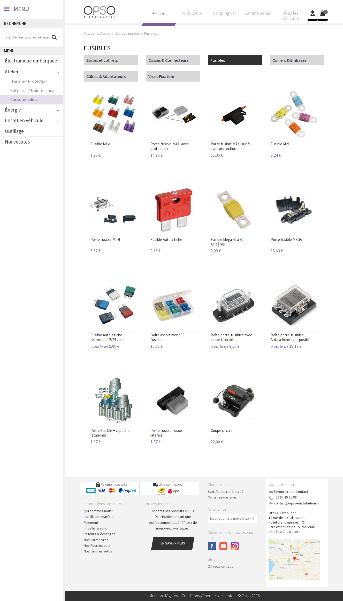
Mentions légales (163, 595)
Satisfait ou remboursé (225, 491)
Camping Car (224, 14)
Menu (9, 51)
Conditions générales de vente (207, 595)
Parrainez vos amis (222, 497)
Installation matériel (99, 516)
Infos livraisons (95, 528)
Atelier (12, 71)
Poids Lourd (191, 14)
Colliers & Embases (289, 60)
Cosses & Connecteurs (168, 60)
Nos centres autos (98, 551)
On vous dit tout (220, 566)
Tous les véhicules (290, 17)
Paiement (91, 522)
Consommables (24, 99)
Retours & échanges (99, 534)
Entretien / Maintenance (32, 90)
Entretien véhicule (24, 120)
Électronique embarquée (31, 61)
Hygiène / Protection (29, 81)
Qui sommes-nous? (98, 511)
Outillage (14, 131)
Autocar (158, 14)
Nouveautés (17, 142)
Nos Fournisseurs (97, 545)
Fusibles (217, 60)
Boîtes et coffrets (102, 60)
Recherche (15, 23)
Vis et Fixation (161, 76)
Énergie (13, 110)
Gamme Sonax (257, 14)
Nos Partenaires (96, 539)
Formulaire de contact (291, 491)
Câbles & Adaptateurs (106, 76)
